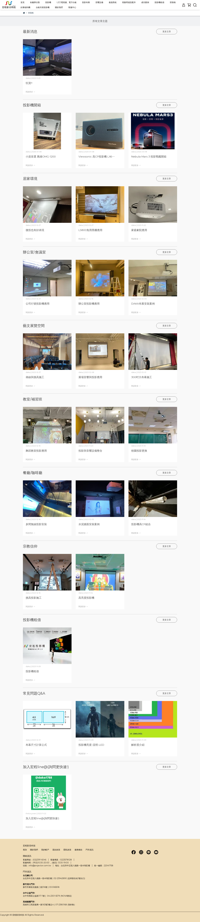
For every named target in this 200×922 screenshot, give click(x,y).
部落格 (173, 2)
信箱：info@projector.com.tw (37, 865)
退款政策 (56, 849)
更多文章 (166, 31)
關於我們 (59, 7)
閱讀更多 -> (30, 92)
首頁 (22, 2)
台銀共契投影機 (42, 7)
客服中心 (72, 7)
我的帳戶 (45, 849)
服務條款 (78, 849)
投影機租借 (159, 2)
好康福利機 (25, 7)
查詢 (25, 849)
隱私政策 (67, 849)
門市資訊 (89, 849)
